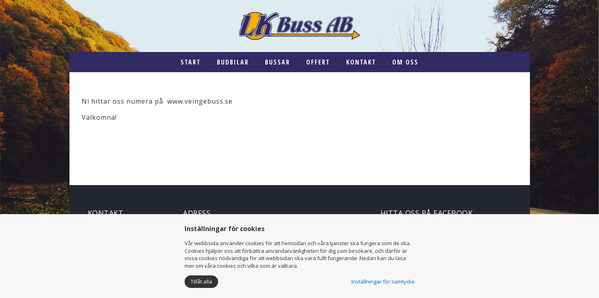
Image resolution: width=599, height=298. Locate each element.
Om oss (405, 62)
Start (191, 62)
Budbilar (233, 62)
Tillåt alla (201, 281)
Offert (318, 62)
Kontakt (361, 62)
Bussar (277, 62)
